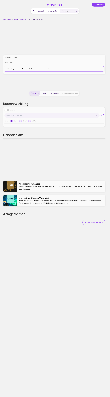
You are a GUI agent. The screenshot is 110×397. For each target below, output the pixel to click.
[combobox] (52, 115)
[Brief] (22, 121)
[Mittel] (32, 121)
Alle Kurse (55, 93)
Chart (45, 93)
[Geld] (13, 121)
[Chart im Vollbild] (102, 115)
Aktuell (41, 11)
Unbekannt (23, 19)
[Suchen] (97, 115)
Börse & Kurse (7, 19)
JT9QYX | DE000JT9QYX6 (35, 19)
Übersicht (35, 93)
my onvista (52, 11)
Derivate (15, 19)
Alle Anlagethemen (94, 222)
